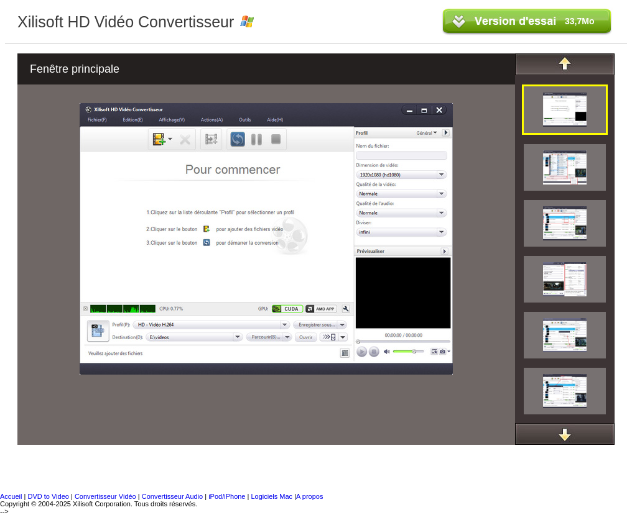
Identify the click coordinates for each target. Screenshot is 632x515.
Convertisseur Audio (173, 496)
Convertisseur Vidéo (105, 496)
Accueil (11, 496)
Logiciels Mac (272, 496)
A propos (309, 496)
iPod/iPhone (227, 496)
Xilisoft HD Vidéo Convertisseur (125, 21)
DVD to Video (47, 496)
